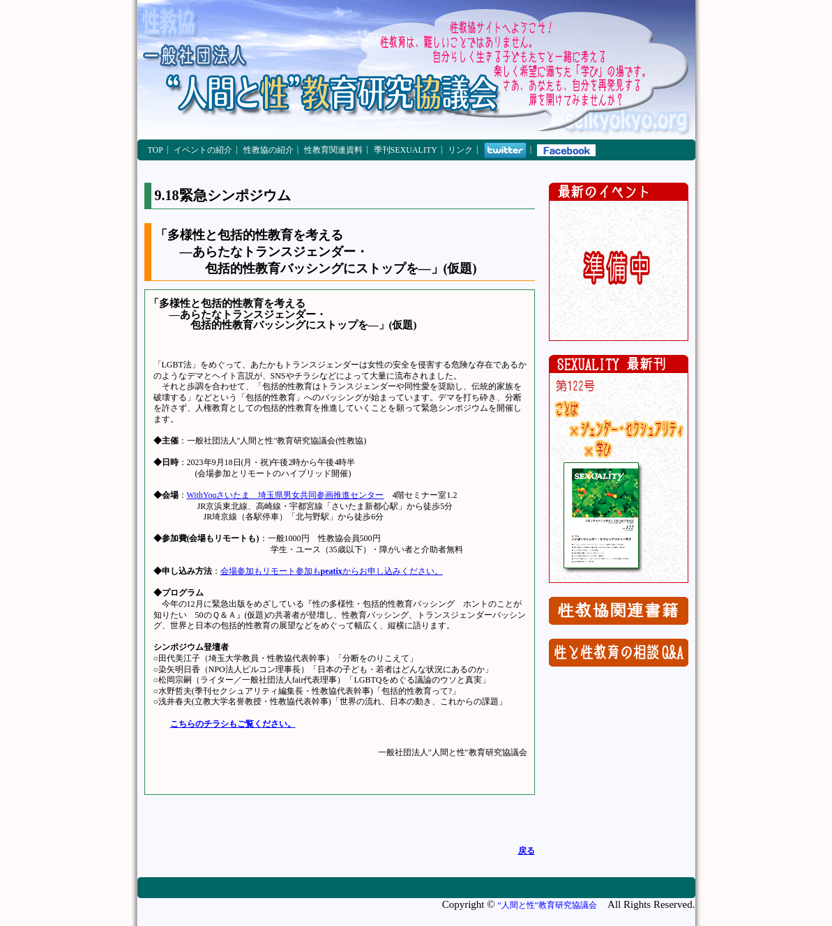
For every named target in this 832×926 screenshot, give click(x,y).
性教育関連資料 (333, 150)
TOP (155, 150)
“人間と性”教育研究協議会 (547, 905)
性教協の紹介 (268, 150)
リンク (460, 150)
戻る (526, 851)
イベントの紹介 (203, 150)
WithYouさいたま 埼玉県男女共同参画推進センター (285, 495)
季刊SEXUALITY (405, 150)
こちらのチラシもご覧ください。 (233, 724)
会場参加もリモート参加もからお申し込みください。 (331, 571)
